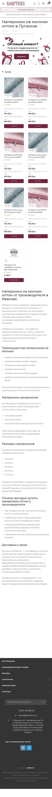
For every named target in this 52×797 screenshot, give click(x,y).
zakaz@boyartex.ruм (28, 715)
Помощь (6, 692)
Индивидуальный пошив (15, 667)
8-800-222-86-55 (26, 711)
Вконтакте (23, 747)
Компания (7, 679)
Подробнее (14, 280)
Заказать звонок (26, 10)
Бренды (6, 673)
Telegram (29, 747)
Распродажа (8, 661)
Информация (9, 685)
